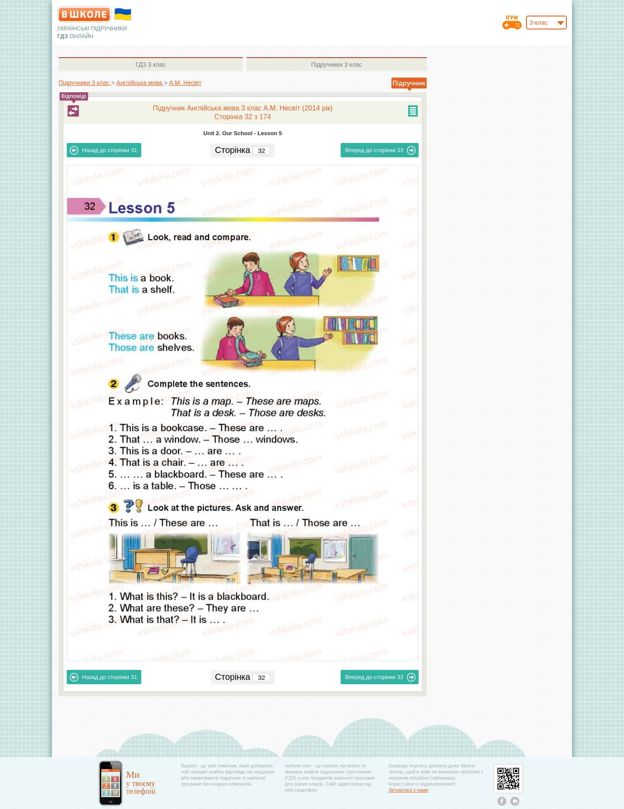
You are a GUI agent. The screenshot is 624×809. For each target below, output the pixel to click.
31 (103, 150)
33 (380, 150)
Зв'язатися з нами (408, 790)
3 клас (151, 64)
